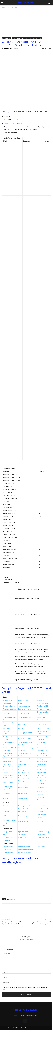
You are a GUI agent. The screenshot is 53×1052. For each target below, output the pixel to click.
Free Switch (22, 812)
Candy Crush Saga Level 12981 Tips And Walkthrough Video (40, 923)
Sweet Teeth (41, 821)
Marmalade (7, 703)
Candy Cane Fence (43, 728)
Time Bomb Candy (43, 703)
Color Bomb (7, 809)
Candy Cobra (22, 798)
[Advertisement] (26, 22)
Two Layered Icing (43, 706)
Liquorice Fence (23, 788)
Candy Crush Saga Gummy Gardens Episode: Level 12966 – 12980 (27, 38)
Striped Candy (8, 846)
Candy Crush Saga (12, 7)
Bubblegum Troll (24, 806)
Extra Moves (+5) (42, 809)
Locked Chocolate (43, 724)
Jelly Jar (5, 798)
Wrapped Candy (24, 846)
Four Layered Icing (24, 709)
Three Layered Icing (9, 709)
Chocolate (40, 700)
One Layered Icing (24, 706)
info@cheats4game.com (29, 1015)
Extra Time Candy (43, 838)
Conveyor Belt (7, 838)
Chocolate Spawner (9, 706)
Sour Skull (6, 793)
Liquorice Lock (23, 700)
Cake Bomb (6, 713)
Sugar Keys (6, 841)
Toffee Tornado (23, 713)
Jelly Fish (40, 812)
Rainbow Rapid (8, 782)
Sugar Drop (22, 838)
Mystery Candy (23, 832)
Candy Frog (41, 835)
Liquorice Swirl (23, 703)
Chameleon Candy (43, 832)
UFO (4, 826)
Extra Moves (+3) (24, 809)
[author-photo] (26, 934)
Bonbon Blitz (22, 793)
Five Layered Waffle (25, 738)
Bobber (20, 728)
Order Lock (40, 788)
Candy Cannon (8, 832)
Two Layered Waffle (25, 733)
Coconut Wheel (42, 806)
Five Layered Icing (43, 709)
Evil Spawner (7, 728)
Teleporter (22, 835)
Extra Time (6, 812)
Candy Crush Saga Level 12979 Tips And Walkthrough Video (12, 923)
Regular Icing (7, 700)
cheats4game (8, 48)
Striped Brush (23, 821)
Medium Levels (11, 899)
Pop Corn (21, 724)
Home (3, 7)
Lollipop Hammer (9, 816)
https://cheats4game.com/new (26, 939)
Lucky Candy (22, 816)
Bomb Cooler (7, 806)
